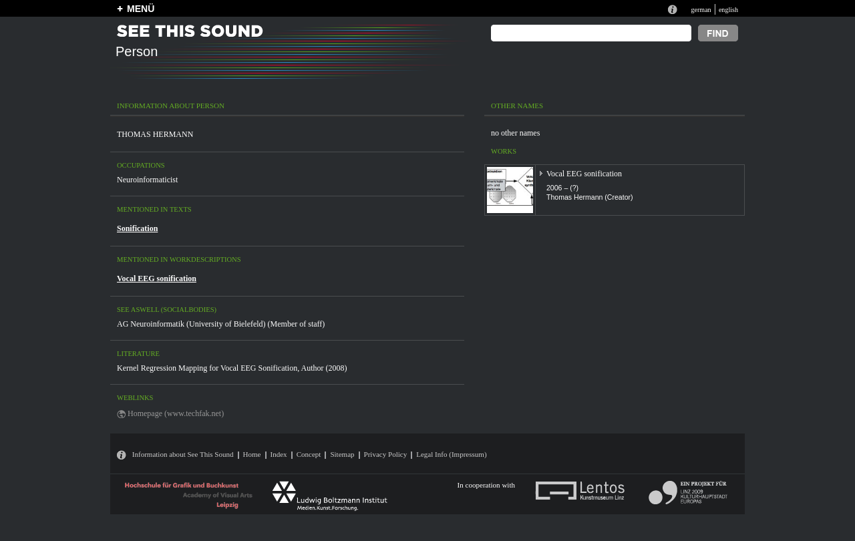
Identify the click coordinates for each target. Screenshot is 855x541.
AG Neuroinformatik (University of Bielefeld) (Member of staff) (221, 324)
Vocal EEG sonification (156, 278)
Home (252, 454)
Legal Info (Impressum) (451, 454)
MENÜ (140, 8)
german (701, 9)
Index (279, 454)
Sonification (137, 228)
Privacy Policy (385, 454)
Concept (309, 454)
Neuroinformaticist (147, 179)
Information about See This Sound (183, 454)
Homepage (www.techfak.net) (176, 413)
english (728, 9)
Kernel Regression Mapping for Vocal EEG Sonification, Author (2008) (232, 368)
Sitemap (342, 454)
